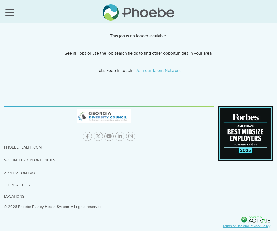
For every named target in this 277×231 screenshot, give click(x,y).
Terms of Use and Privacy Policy (246, 226)
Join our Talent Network (158, 70)
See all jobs (75, 53)
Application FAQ (19, 173)
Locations (14, 196)
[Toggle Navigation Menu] (9, 12)
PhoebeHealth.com (23, 147)
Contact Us (18, 185)
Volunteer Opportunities (29, 160)
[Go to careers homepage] (138, 12)
